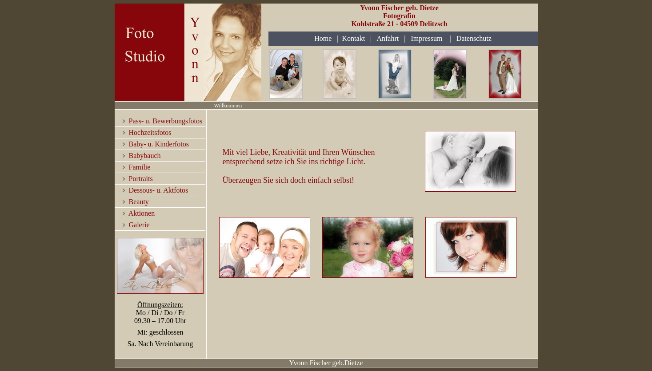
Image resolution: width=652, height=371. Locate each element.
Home (323, 38)
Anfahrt (387, 38)
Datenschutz (474, 38)
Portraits (141, 178)
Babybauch (145, 155)
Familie (140, 167)
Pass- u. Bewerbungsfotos (165, 121)
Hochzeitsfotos (150, 132)
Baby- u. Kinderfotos (159, 144)
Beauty (139, 201)
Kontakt (353, 38)
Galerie (139, 225)
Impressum (427, 38)
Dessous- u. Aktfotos (158, 190)
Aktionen (141, 213)
